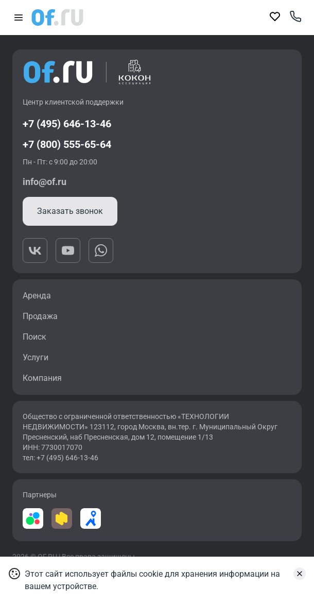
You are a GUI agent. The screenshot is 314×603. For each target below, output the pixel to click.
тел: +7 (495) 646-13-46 (60, 458)
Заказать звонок (70, 211)
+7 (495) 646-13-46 (67, 124)
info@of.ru (44, 181)
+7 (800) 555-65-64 (67, 144)
